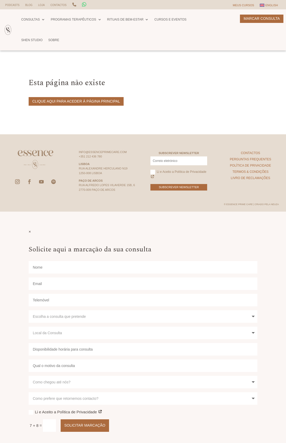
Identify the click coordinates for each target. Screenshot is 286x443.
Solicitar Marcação (84, 425)
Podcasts (12, 5)
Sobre (53, 40)
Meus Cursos (243, 5)
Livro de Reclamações (250, 178)
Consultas (30, 19)
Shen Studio (31, 40)
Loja (41, 5)
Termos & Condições (250, 172)
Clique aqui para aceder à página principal (76, 101)
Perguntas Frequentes (250, 159)
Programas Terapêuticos (73, 19)
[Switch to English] (269, 6)
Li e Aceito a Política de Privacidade (178, 174)
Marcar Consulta (262, 18)
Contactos (58, 5)
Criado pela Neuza (267, 204)
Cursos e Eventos (170, 19)
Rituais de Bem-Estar (125, 19)
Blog (29, 5)
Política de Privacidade (250, 165)
